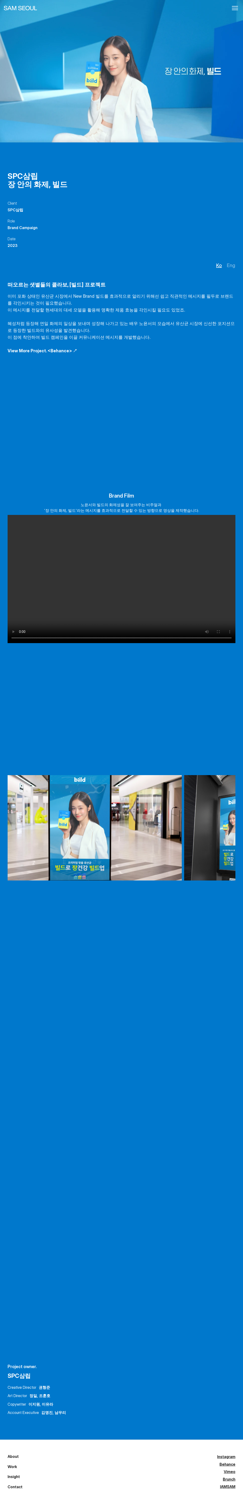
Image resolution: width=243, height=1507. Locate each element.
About (13, 1455)
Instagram (60, 1455)
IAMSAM (58, 1494)
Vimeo (57, 1475)
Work (12, 1468)
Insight (14, 1481)
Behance (59, 1465)
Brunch (57, 1485)
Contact (15, 1495)
